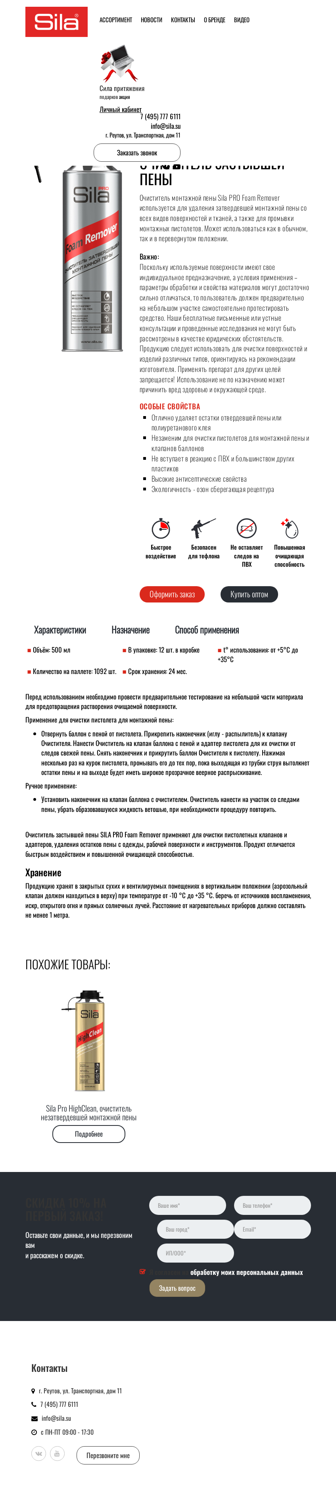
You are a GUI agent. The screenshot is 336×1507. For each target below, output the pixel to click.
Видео (242, 19)
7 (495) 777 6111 (160, 116)
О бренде (214, 19)
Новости (151, 19)
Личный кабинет (121, 109)
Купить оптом (249, 594)
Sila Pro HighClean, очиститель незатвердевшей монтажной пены (88, 1112)
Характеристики (60, 629)
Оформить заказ (172, 594)
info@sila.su (165, 126)
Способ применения (207, 629)
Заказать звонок (137, 152)
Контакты (183, 19)
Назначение (130, 629)
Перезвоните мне (108, 1455)
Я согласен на (226, 1272)
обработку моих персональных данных (246, 1272)
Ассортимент (116, 19)
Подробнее (89, 1134)
